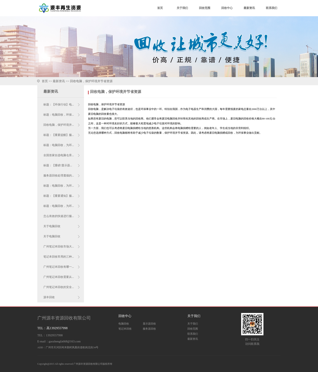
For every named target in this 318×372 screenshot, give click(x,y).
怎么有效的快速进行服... (58, 216)
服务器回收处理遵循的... (58, 175)
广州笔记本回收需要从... (58, 276)
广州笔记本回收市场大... (58, 246)
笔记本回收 (125, 328)
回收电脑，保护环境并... (58, 124)
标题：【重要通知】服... (58, 195)
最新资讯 (249, 8)
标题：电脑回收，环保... (58, 114)
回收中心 (227, 8)
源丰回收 (49, 297)
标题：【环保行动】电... (58, 104)
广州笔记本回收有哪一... (58, 266)
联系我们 (271, 8)
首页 (160, 8)
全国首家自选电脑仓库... (58, 155)
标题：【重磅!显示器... (57, 165)
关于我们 (182, 8)
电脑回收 (123, 323)
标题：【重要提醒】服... (58, 135)
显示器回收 (149, 323)
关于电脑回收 (51, 226)
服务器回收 (149, 328)
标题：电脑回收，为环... (58, 145)
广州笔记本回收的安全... (58, 287)
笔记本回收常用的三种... (58, 256)
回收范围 (204, 8)
